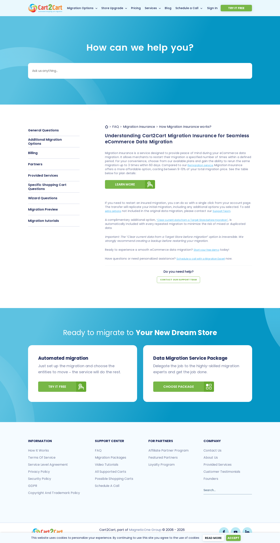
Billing (33, 153)
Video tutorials (106, 465)
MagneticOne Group (145, 530)
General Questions (43, 130)
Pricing (142, 8)
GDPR (32, 486)
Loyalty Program (161, 465)
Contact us (212, 451)
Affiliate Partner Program (168, 451)
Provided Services (43, 175)
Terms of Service (42, 458)
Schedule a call (107, 486)
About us (210, 458)
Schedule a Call (193, 8)
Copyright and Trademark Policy (54, 493)
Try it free (242, 8)
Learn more (135, 184)
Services (157, 8)
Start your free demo (209, 250)
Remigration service (202, 165)
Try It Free (67, 387)
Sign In (225, 8)
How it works (38, 451)
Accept (234, 538)
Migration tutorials (43, 220)
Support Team (225, 212)
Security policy (39, 479)
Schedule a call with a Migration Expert (204, 259)
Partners (35, 164)
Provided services (217, 465)
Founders (210, 479)
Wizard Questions (42, 198)
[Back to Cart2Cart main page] (45, 6)
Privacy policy (39, 472)
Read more (211, 538)
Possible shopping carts (114, 479)
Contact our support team (178, 280)
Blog (174, 8)
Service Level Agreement (48, 465)
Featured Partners (163, 458)
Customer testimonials (221, 472)
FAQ (98, 451)
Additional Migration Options (45, 141)
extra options (114, 212)
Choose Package (188, 387)
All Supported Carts (110, 472)
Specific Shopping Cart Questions (47, 186)
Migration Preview (43, 209)
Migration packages (110, 458)
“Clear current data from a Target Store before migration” (198, 220)
